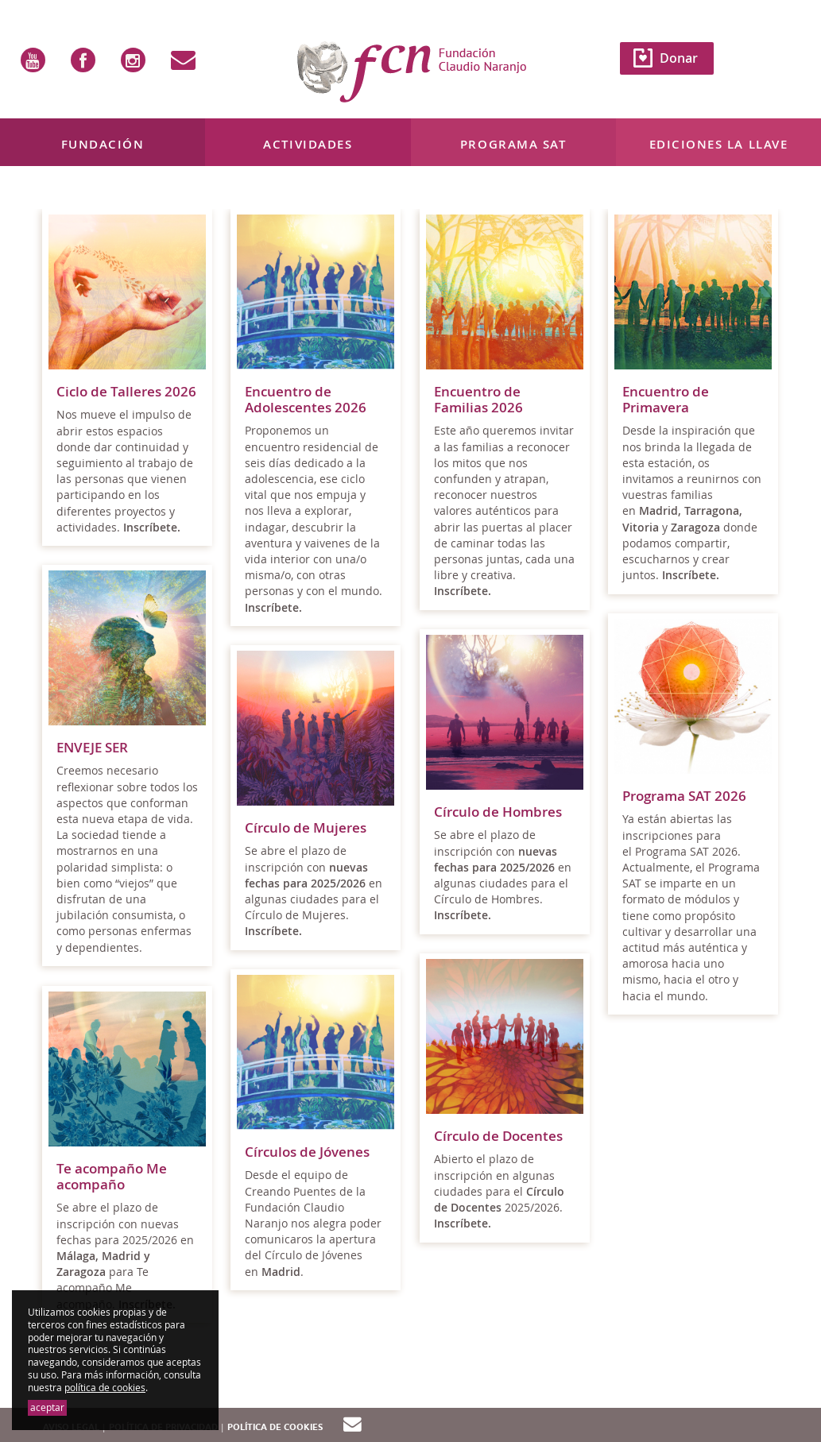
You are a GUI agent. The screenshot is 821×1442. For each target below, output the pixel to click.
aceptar (47, 1407)
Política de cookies (275, 1427)
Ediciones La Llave (718, 144)
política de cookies (104, 1387)
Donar (679, 58)
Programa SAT (513, 144)
